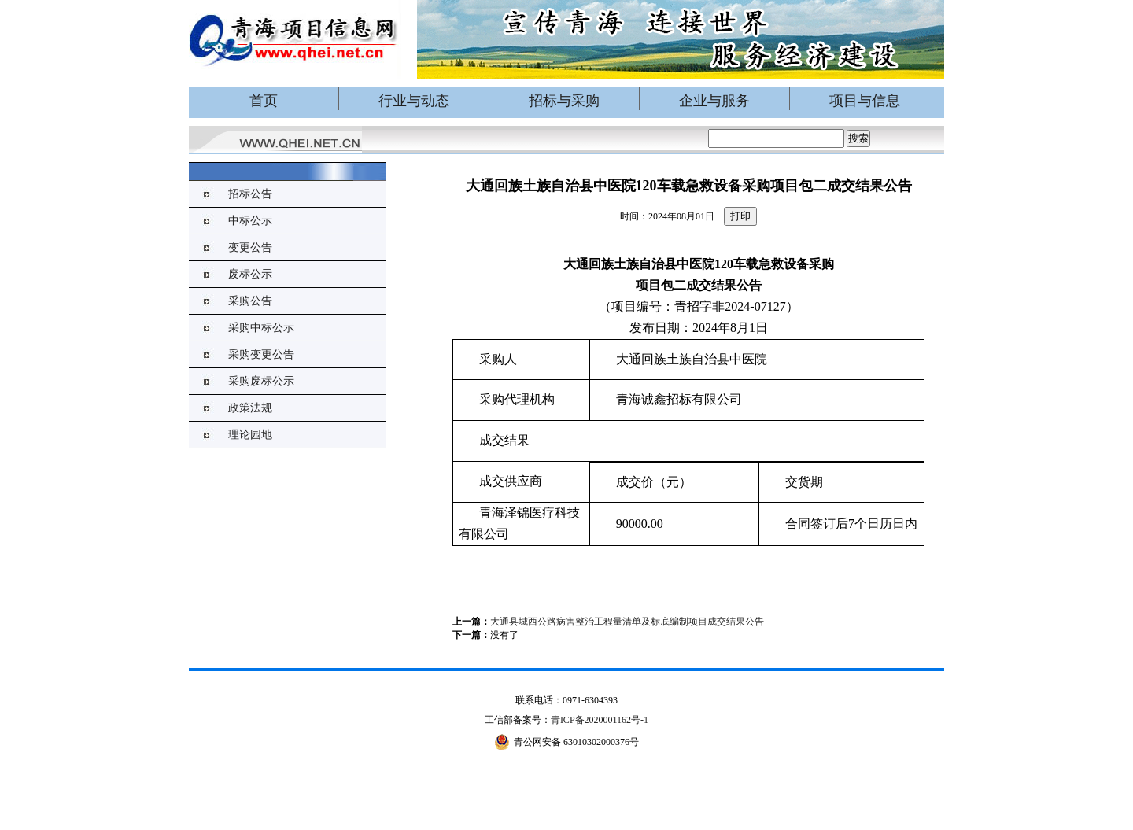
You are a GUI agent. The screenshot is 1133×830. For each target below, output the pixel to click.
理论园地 (250, 435)
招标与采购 (564, 101)
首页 (263, 101)
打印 (740, 216)
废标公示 (250, 274)
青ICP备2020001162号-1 (599, 719)
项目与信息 (864, 101)
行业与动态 (413, 101)
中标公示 (250, 221)
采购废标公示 (261, 381)
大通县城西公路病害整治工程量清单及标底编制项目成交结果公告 (627, 621)
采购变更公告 (261, 354)
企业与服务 (714, 101)
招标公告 (250, 194)
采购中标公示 (261, 328)
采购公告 (250, 301)
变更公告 (250, 247)
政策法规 (250, 408)
